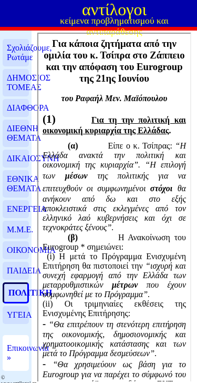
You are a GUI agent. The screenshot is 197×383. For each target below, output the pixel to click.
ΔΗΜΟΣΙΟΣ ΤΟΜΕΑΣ (18, 82)
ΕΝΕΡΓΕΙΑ (18, 208)
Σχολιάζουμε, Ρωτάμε (18, 52)
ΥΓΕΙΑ (18, 314)
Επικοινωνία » (18, 352)
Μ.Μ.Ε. (18, 229)
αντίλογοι (114, 9)
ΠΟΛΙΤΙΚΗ (17, 292)
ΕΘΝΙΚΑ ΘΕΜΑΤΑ (18, 183)
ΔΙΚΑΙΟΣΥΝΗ (18, 158)
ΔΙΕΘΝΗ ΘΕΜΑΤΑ (18, 133)
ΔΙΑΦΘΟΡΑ (18, 107)
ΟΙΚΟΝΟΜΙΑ (18, 249)
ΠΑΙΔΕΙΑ (18, 270)
